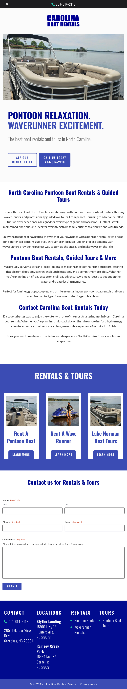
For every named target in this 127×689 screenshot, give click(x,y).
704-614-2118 (63, 4)
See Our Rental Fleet (22, 159)
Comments (13, 539)
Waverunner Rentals (82, 629)
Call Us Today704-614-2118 (54, 159)
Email (73, 522)
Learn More (21, 454)
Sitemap (73, 684)
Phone (11, 522)
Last (66, 504)
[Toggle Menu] (6, 4)
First (4, 504)
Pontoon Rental (84, 620)
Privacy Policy (88, 684)
